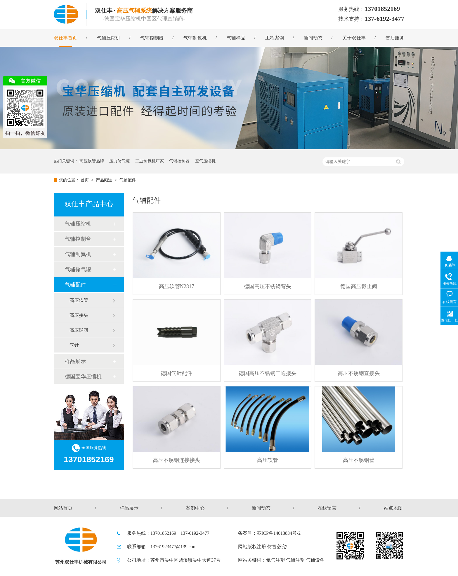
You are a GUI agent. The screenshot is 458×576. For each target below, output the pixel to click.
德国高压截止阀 (358, 286)
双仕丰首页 (65, 37)
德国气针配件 (176, 373)
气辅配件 (127, 180)
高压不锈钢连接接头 (176, 460)
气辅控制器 (152, 37)
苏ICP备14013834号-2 (279, 533)
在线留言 (327, 507)
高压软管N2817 (176, 286)
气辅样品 (236, 37)
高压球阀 (79, 330)
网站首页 (63, 507)
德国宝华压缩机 (83, 376)
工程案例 (274, 37)
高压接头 (79, 315)
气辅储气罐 (78, 269)
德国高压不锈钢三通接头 (267, 373)
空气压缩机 (205, 161)
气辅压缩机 (108, 37)
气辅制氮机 (195, 37)
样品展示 (75, 361)
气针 (74, 345)
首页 (85, 180)
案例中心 (195, 507)
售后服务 (395, 37)
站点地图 (393, 507)
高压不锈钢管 (358, 460)
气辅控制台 (78, 239)
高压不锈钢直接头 (359, 373)
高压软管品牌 (91, 161)
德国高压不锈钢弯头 (267, 286)
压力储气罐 (119, 161)
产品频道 (104, 180)
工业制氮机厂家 (149, 161)
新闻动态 (313, 37)
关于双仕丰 (354, 37)
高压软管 (267, 460)
